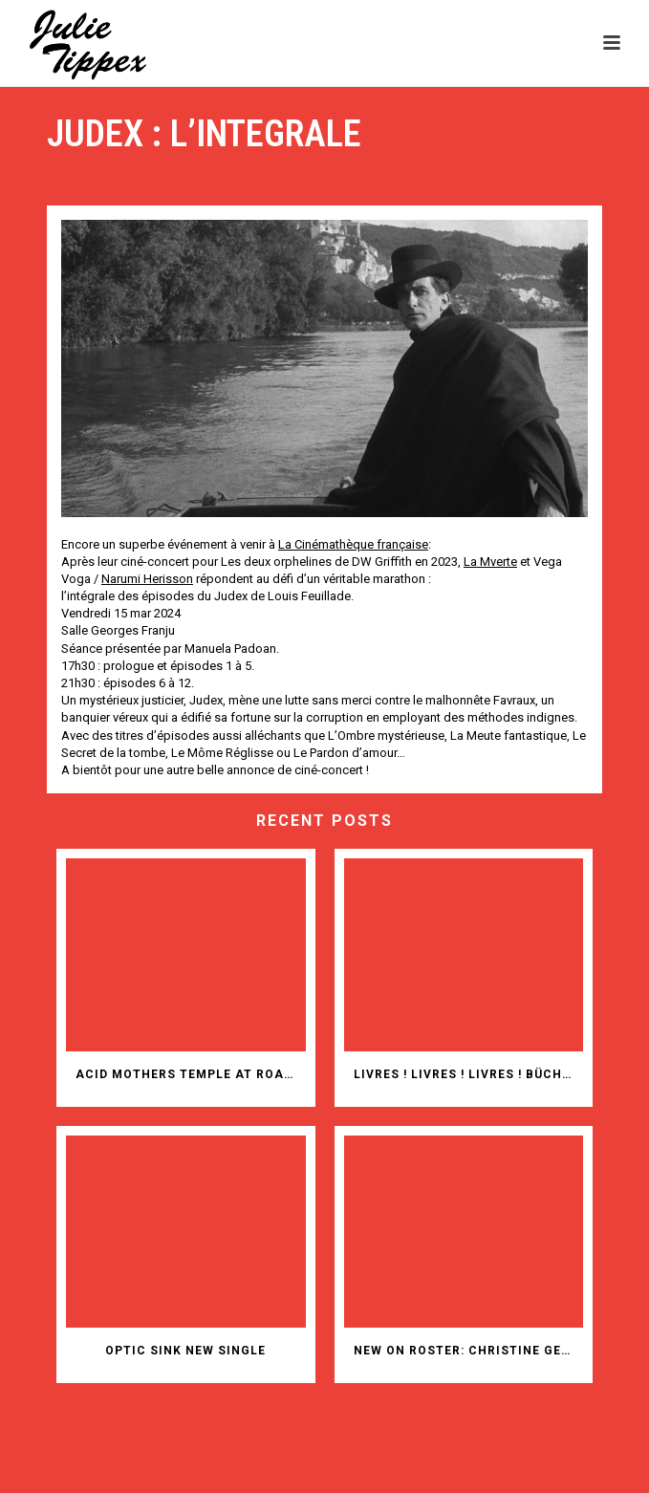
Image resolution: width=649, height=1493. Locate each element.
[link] (353, 544)
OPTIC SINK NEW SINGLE (185, 1350)
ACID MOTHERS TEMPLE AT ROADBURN (191, 1074)
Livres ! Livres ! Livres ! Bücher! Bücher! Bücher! (469, 1074)
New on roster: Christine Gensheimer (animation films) (469, 1350)
